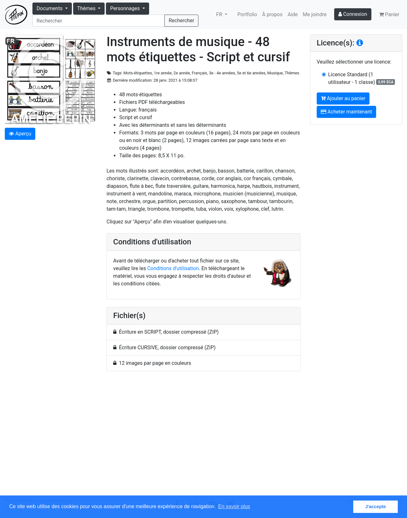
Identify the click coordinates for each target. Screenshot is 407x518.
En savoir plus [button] (234, 506)
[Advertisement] (203, 437)
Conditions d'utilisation (173, 268)
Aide (293, 14)
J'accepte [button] (375, 506)
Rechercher (181, 20)
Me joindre (315, 14)
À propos (272, 14)
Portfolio (247, 14)
